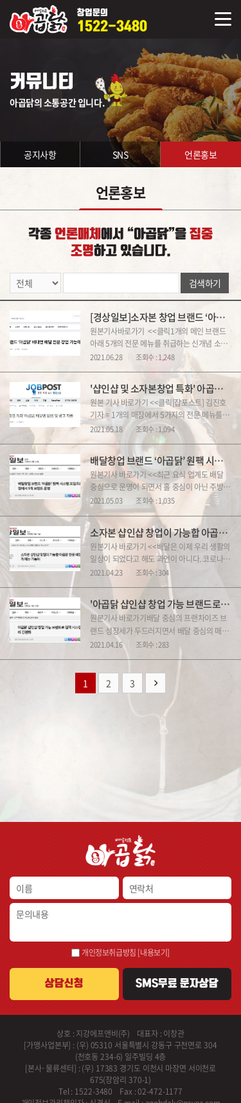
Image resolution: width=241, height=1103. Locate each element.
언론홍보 (200, 154)
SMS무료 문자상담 (177, 983)
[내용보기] (153, 952)
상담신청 (64, 983)
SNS (120, 154)
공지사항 (40, 154)
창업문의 (112, 21)
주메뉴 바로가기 (0, 0)
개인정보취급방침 (109, 952)
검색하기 (205, 283)
